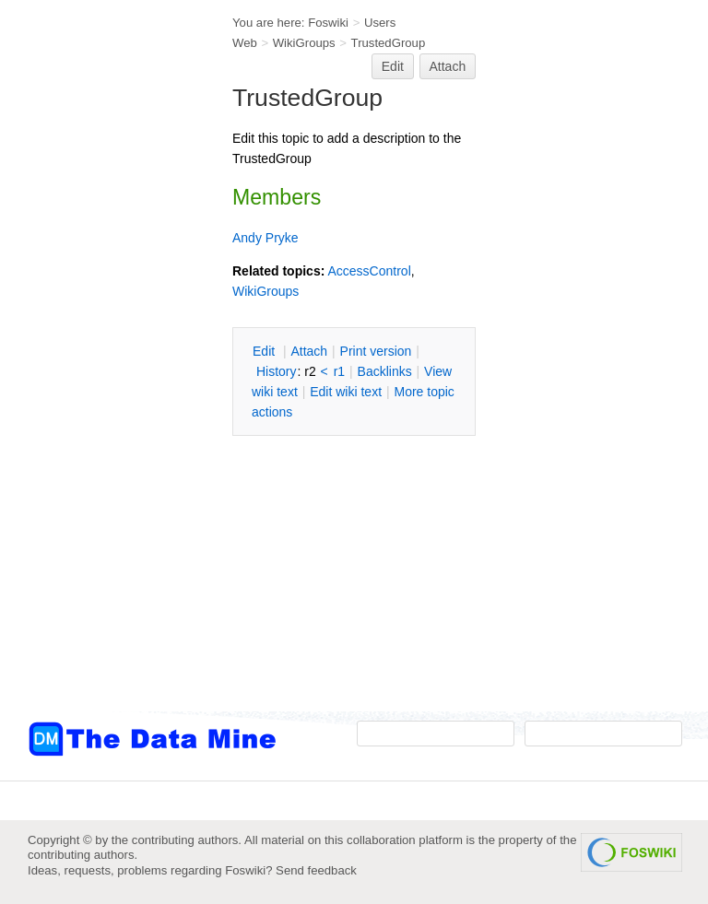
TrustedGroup (388, 43)
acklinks (385, 371)
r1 (339, 371)
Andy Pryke (265, 237)
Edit (393, 66)
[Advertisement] (101, 371)
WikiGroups (304, 43)
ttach (308, 351)
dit (265, 351)
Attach (448, 66)
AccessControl (368, 271)
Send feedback (316, 870)
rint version (376, 351)
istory (276, 371)
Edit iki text (346, 391)
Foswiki (328, 22)
